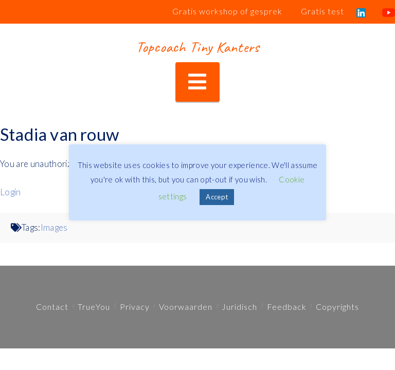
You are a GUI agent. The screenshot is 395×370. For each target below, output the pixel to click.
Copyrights (337, 306)
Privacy (135, 306)
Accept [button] (217, 197)
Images (54, 228)
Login (10, 192)
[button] (197, 82)
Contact (52, 306)
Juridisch (239, 306)
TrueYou (94, 306)
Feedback (287, 306)
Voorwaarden (185, 306)
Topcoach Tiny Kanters (197, 46)
